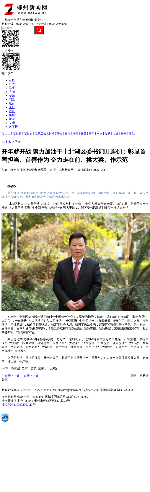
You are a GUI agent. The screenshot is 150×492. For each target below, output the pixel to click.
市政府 (16, 133)
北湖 (51, 133)
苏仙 (59, 133)
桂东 (124, 133)
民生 (12, 87)
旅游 (12, 119)
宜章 (84, 133)
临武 (107, 133)
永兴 (99, 133)
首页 (12, 80)
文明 (12, 122)
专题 (12, 95)
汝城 (115, 133)
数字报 (13, 126)
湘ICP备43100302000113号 (18, 404)
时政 (12, 84)
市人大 (5, 133)
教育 (12, 103)
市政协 (27, 133)
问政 (12, 99)
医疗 (12, 107)
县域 (12, 91)
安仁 (132, 133)
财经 (12, 111)
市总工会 (40, 133)
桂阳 (75, 133)
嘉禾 (91, 133)
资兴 (67, 133)
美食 (12, 115)
